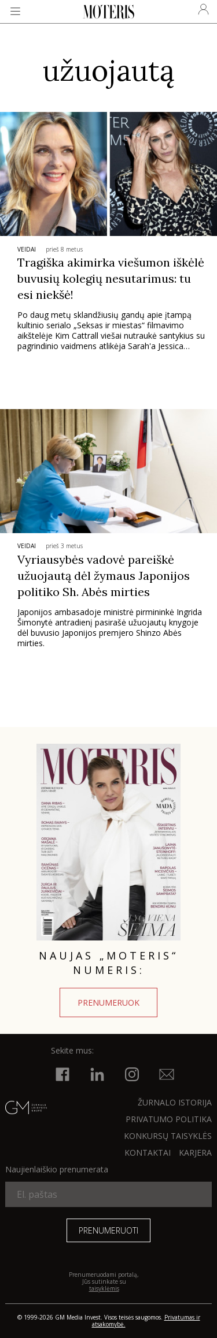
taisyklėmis (104, 1288)
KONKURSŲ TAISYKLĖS (168, 1135)
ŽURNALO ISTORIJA (175, 1102)
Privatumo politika (169, 1119)
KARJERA (195, 1152)
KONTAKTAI (147, 1152)
